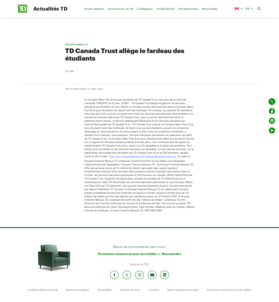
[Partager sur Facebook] (272, 111)
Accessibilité (104, 289)
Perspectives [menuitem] (188, 8)
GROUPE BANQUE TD (76, 44)
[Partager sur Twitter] (272, 101)
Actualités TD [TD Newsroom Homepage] (50, 8)
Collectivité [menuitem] (166, 8)
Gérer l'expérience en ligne (182, 289)
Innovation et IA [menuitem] (120, 8)
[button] (239, 8)
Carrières (153, 289)
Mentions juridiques (77, 289)
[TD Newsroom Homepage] (22, 11)
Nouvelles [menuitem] (210, 8)
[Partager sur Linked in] (272, 121)
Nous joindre (171, 254)
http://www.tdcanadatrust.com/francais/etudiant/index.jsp (142, 156)
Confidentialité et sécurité (43, 289)
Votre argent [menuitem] (94, 8)
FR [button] (247, 8)
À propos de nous (130, 289)
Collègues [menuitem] (145, 8)
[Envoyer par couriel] (272, 130)
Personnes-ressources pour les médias (127, 254)
